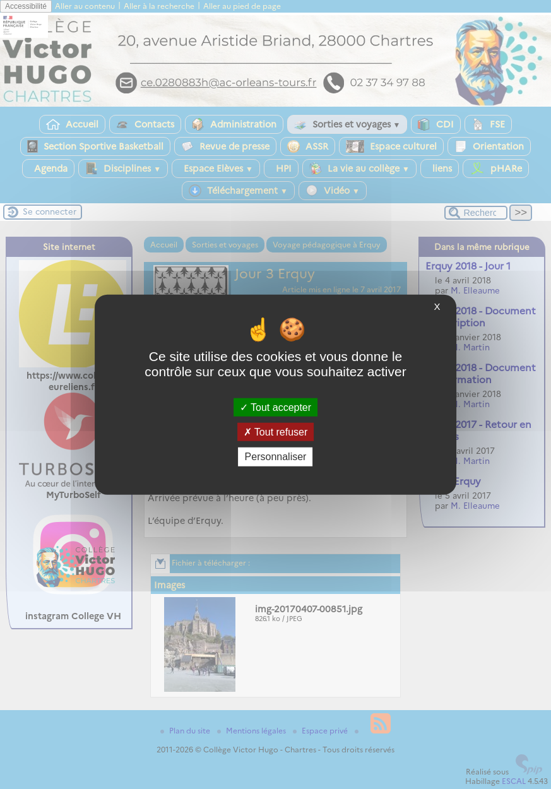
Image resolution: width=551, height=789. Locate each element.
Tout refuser (276, 432)
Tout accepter (275, 407)
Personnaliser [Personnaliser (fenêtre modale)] (276, 456)
